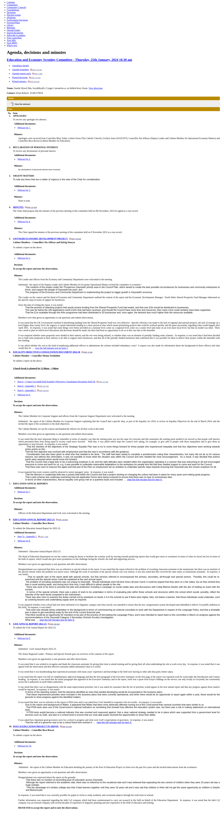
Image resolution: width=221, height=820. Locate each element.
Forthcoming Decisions (17, 20)
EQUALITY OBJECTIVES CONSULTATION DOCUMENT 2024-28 (52, 352)
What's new (12, 45)
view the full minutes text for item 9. (114, 722)
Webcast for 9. (23, 638)
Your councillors (14, 38)
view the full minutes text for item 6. (144, 479)
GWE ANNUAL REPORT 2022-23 (36, 624)
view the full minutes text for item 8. (57, 620)
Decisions (11, 12)
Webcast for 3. (23, 190)
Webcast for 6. (23, 395)
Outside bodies (13, 30)
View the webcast (22, 104)
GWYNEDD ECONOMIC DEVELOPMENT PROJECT (47, 238)
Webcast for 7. (23, 492)
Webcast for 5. (23, 258)
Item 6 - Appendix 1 (33, 386)
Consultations (13, 10)
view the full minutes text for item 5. (51, 348)
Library (10, 25)
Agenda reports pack (27, 73)
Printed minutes (25, 81)
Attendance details (20, 65)
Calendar (11, 2)
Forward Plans (13, 22)
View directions (96, 88)
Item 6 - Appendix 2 (33, 390)
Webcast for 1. (23, 127)
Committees (12, 5)
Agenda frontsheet (27, 69)
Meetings (11, 28)
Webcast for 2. (23, 159)
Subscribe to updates (16, 35)
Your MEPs (12, 43)
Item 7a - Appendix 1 (32, 536)
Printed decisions (26, 77)
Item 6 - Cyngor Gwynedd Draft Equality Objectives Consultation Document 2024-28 (62, 381)
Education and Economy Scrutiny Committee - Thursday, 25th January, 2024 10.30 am (69, 59)
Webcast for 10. (24, 746)
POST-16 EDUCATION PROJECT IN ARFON (42, 726)
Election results (14, 15)
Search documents (15, 33)
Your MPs (11, 40)
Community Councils (16, 7)
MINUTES (25, 207)
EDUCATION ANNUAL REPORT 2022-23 (40, 519)
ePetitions (11, 17)
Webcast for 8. (23, 541)
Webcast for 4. (23, 221)
